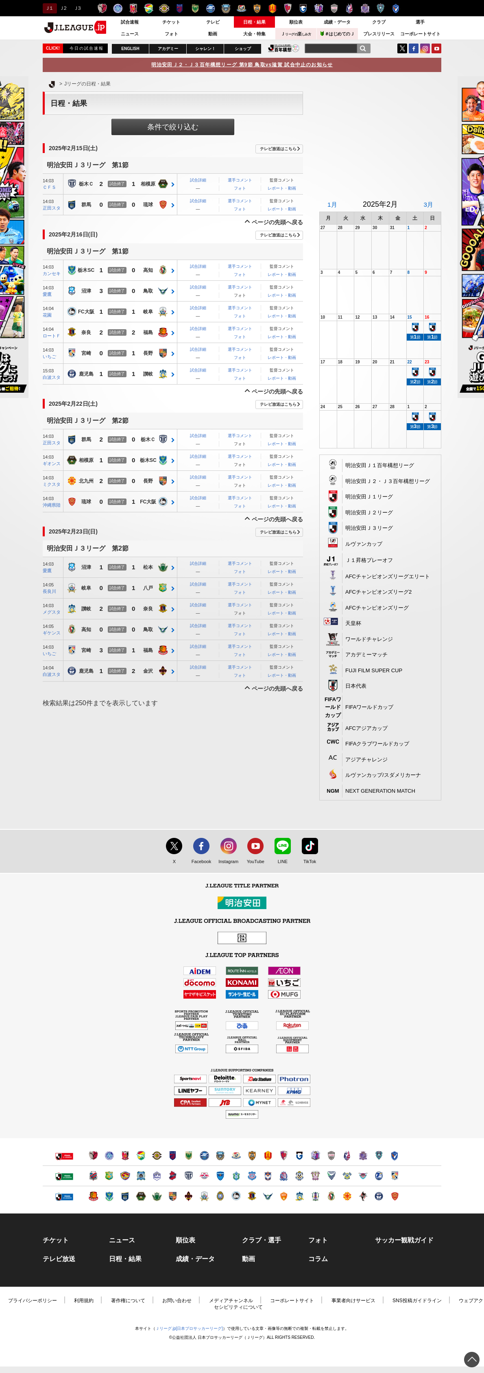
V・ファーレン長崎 (396, 8)
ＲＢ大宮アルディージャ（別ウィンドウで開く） (204, 1176)
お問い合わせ (177, 1300)
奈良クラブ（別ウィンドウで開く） (252, 1196)
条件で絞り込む (172, 127)
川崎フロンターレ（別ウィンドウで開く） (220, 1155)
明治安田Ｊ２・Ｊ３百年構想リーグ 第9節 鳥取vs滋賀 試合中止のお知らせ (242, 65)
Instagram (425, 48)
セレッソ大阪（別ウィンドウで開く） (315, 1155)
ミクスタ (52, 484)
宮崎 (86, 353)
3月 (428, 204)
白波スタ (52, 377)
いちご (49, 356)
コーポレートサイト (420, 33)
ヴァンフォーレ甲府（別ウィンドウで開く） (252, 1176)
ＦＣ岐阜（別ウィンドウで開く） (204, 1196)
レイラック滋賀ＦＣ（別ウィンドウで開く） (220, 1196)
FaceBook (414, 48)
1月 (332, 204)
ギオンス (52, 463)
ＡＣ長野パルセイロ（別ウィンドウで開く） (173, 1196)
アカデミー (168, 48)
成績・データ (337, 22)
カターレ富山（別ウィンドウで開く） (284, 1176)
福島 (148, 333)
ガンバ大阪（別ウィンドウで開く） (299, 1155)
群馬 (86, 205)
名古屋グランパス (272, 8)
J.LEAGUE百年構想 (284, 48)
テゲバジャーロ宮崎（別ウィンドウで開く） (395, 1176)
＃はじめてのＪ (337, 33)
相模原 (148, 184)
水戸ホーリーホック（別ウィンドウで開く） (109, 1155)
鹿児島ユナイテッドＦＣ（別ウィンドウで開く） (379, 1196)
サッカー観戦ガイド (404, 1240)
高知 (148, 270)
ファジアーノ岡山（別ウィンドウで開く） (347, 1155)
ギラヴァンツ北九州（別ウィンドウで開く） (347, 1196)
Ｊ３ (77, 8)
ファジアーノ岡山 (349, 8)
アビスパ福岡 (380, 8)
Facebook (199, 862)
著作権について (128, 1300)
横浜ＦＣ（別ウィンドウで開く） (220, 1176)
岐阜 (148, 312)
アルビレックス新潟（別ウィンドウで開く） (268, 1176)
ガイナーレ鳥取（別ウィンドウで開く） (268, 1196)
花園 (47, 315)
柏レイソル (164, 8)
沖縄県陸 (52, 505)
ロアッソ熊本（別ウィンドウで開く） (363, 1196)
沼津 (86, 291)
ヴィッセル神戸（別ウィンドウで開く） (331, 1155)
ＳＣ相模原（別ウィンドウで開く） (141, 1196)
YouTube (436, 48)
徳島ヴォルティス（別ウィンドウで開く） (331, 1176)
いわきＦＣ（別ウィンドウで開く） (173, 1176)
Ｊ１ (48, 8)
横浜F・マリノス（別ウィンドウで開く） (236, 1155)
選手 (420, 22)
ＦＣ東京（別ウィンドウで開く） (173, 1155)
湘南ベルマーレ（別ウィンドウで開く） (236, 1176)
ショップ (243, 48)
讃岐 (148, 374)
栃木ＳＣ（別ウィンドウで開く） (109, 1196)
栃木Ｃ (86, 184)
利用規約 (84, 1300)
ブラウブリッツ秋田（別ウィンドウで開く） (141, 1176)
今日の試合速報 (87, 48)
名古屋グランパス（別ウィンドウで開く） (268, 1155)
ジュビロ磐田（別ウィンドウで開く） (299, 1176)
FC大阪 (86, 312)
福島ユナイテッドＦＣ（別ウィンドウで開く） (93, 1196)
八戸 (148, 588)
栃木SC (86, 270)
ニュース (130, 33)
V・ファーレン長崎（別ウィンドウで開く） (395, 1155)
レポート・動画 (282, 188)
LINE (278, 862)
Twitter (402, 48)
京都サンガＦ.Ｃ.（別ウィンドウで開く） (284, 1155)
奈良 (86, 333)
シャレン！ (205, 48)
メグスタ (52, 612)
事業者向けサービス (353, 1300)
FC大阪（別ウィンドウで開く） (236, 1196)
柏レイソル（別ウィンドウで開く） (157, 1155)
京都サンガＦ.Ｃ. (288, 8)
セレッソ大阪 (319, 8)
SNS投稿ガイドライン (417, 1300)
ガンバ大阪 (303, 8)
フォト (171, 33)
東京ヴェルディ (195, 8)
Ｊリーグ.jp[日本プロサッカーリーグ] (189, 1328)
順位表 (296, 22)
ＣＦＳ (49, 187)
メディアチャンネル (231, 1300)
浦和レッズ (133, 8)
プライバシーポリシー (32, 1300)
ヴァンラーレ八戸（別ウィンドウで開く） (109, 1176)
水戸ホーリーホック (118, 8)
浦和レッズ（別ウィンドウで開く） (125, 1155)
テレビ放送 (59, 1259)
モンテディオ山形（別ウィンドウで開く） (157, 1176)
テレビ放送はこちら (278, 148)
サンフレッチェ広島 (365, 8)
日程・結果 (254, 22)
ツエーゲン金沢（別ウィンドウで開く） (188, 1196)
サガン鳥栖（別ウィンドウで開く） (363, 1176)
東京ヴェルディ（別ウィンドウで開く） (188, 1155)
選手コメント (240, 180)
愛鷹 (47, 294)
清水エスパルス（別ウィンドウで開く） (252, 1155)
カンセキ (52, 273)
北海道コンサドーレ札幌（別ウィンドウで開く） (93, 1176)
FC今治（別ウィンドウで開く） (347, 1176)
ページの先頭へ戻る (277, 222)
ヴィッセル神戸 (334, 8)
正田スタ (52, 208)
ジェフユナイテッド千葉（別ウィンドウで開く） (141, 1155)
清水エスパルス (257, 8)
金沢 (148, 671)
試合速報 (130, 22)
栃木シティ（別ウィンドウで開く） (188, 1176)
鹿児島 (86, 374)
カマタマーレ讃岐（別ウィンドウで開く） (299, 1196)
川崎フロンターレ (226, 8)
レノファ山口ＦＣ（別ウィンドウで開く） (284, 1196)
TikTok (306, 862)
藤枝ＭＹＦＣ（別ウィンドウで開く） (315, 1176)
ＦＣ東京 (179, 8)
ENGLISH (130, 48)
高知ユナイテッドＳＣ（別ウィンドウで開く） (331, 1196)
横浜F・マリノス (241, 8)
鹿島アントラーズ (102, 8)
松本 (148, 567)
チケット (171, 22)
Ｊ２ (62, 8)
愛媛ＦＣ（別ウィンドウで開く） (315, 1196)
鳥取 (148, 291)
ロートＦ (52, 335)
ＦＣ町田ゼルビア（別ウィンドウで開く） (204, 1155)
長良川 (49, 591)
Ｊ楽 (296, 33)
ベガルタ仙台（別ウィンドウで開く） (125, 1176)
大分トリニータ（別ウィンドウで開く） (379, 1176)
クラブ (379, 22)
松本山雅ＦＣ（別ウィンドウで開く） (157, 1196)
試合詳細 (198, 180)
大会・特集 (254, 33)
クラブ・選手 (261, 1240)
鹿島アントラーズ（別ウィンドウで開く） (93, 1155)
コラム (318, 1259)
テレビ (213, 22)
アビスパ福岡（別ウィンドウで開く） (379, 1155)
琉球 (148, 205)
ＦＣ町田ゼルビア (210, 8)
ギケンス (52, 632)
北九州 (86, 481)
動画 (212, 33)
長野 (148, 353)
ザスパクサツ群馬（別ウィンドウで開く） (125, 1196)
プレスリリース (379, 33)
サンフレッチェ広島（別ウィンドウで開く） (363, 1155)
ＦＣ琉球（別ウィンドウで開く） (395, 1196)
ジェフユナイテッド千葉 (149, 8)
